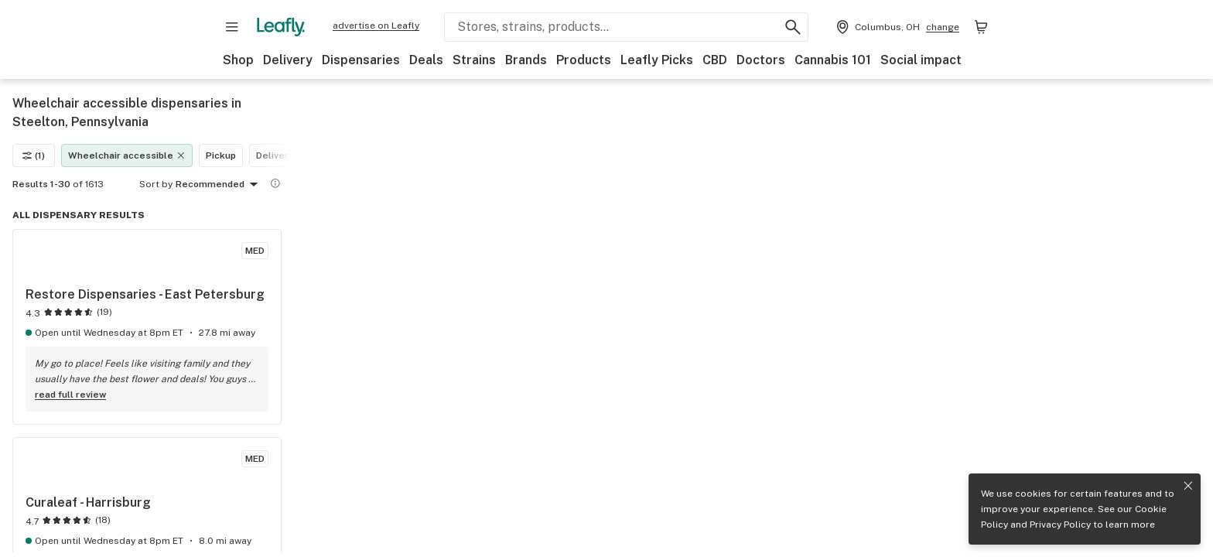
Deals (426, 60)
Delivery (288, 60)
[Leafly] (281, 27)
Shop (238, 60)
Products (583, 60)
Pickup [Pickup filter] (221, 155)
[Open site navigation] (232, 27)
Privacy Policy (1060, 524)
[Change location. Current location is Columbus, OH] (896, 27)
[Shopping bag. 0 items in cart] (981, 27)
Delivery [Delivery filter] (275, 155)
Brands (526, 60)
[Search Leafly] (626, 27)
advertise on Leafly (376, 25)
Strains (474, 60)
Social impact (921, 60)
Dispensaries (361, 60)
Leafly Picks (656, 60)
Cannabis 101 (832, 60)
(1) (33, 155)
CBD (714, 60)
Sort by (156, 184)
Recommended (219, 184)
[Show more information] (275, 183)
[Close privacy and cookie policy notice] (1188, 486)
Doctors (760, 60)
